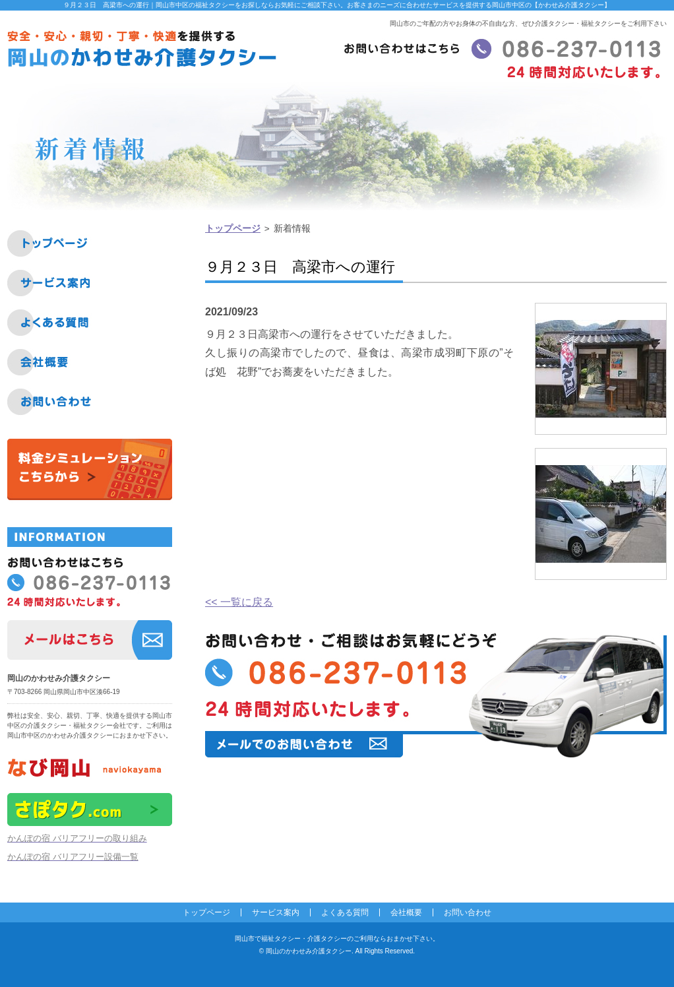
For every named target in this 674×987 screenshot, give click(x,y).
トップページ (232, 229)
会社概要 (406, 912)
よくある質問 (345, 912)
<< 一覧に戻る (239, 602)
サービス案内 (275, 912)
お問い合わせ (467, 912)
